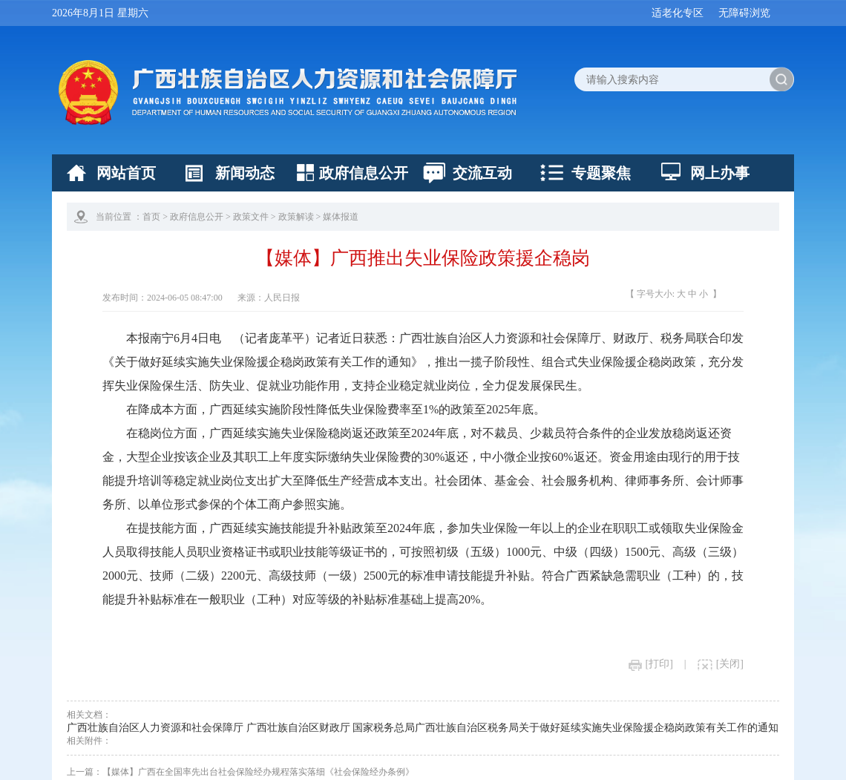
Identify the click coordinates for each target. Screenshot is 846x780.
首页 (151, 217)
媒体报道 (340, 217)
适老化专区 (678, 13)
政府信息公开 (363, 173)
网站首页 (126, 173)
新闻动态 (245, 173)
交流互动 (482, 173)
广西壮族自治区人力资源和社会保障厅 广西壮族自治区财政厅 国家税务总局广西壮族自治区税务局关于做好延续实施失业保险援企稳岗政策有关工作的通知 (422, 727)
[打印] (651, 663)
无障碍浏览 (744, 13)
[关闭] (721, 663)
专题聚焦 (601, 173)
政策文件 (251, 217)
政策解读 (296, 217)
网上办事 (720, 173)
